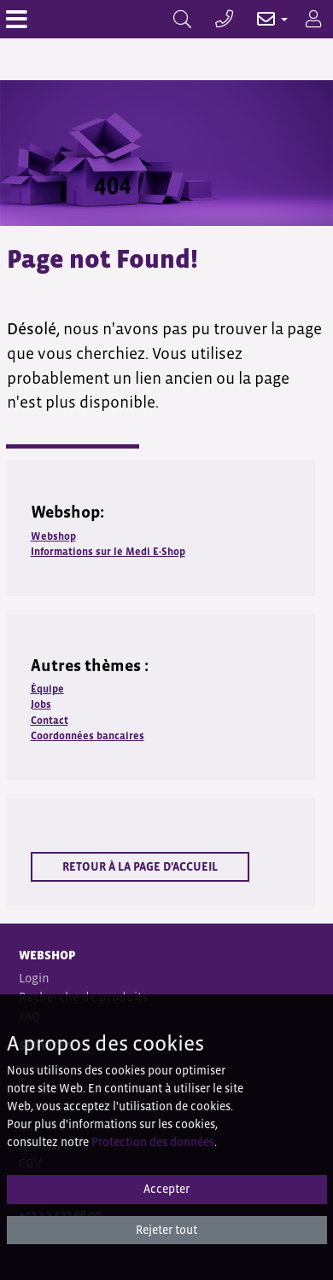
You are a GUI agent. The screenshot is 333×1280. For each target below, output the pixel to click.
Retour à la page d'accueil (140, 866)
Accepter (166, 1189)
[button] (263, 19)
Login (34, 977)
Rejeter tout (166, 1230)
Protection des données (152, 1142)
